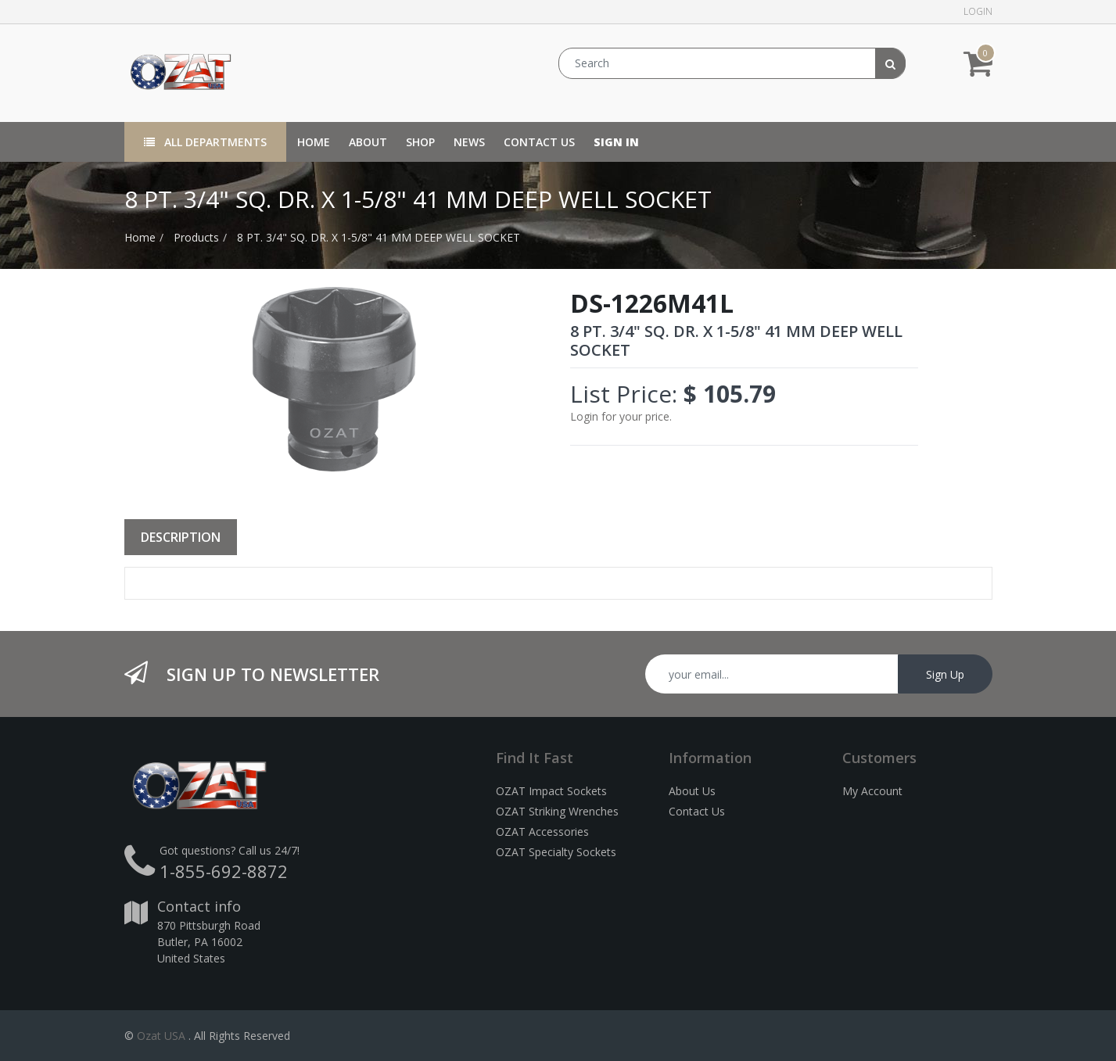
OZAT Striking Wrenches (557, 811)
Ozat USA (161, 1035)
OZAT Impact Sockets (551, 790)
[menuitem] (313, 142)
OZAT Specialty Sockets (556, 851)
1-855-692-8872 (224, 871)
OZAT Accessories (542, 831)
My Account (872, 790)
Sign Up (945, 674)
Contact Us (697, 811)
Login (977, 11)
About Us (692, 790)
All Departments (205, 141)
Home (140, 237)
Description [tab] (181, 537)
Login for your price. (621, 416)
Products (196, 237)
